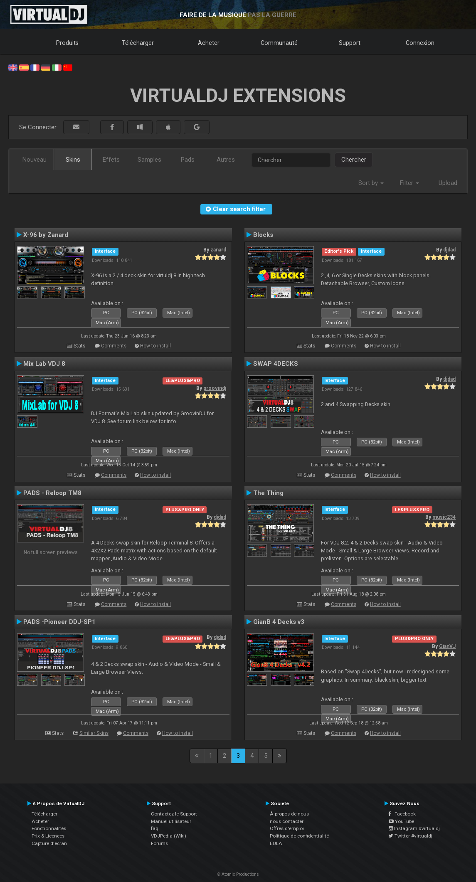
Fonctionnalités (49, 828)
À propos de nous (289, 814)
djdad (449, 250)
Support (349, 42)
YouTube (401, 821)
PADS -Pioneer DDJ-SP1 (59, 622)
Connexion (420, 42)
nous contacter (286, 821)
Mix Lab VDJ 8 (44, 363)
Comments (113, 346)
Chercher (353, 159)
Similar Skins (94, 733)
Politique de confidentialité (299, 836)
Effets (111, 159)
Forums (159, 843)
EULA (276, 843)
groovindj (214, 388)
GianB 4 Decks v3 (278, 622)
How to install (155, 346)
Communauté (279, 42)
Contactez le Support (174, 814)
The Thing (268, 493)
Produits (67, 42)
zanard (218, 250)
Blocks (263, 235)
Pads (188, 159)
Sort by (371, 183)
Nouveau (34, 159)
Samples (149, 159)
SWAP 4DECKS (275, 363)
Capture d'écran (49, 843)
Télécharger (138, 42)
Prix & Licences (48, 836)
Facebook (402, 814)
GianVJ (447, 646)
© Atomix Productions (238, 874)
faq (154, 828)
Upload (448, 183)
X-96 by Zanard (45, 235)
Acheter (209, 42)
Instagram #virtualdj (414, 828)
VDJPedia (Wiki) (168, 836)
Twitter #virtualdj (410, 836)
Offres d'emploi (287, 828)
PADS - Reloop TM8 (52, 493)
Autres (226, 159)
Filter (409, 183)
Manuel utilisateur (171, 821)
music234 (444, 517)
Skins (73, 159)
